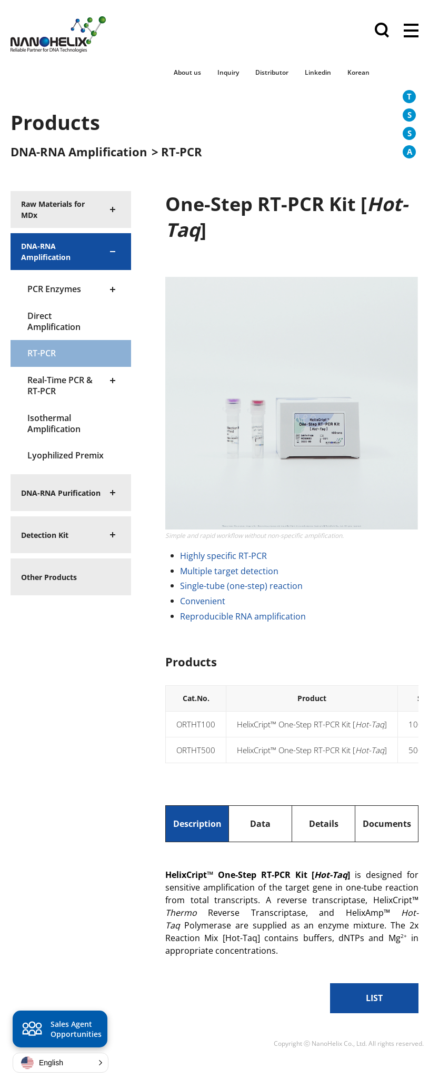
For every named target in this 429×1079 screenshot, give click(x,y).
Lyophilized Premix (65, 455)
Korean (358, 72)
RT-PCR (41, 353)
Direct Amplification (54, 321)
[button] (60, 1062)
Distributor (271, 72)
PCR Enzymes (54, 289)
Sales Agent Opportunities (60, 1030)
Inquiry (228, 72)
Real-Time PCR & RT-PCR (60, 385)
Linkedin (318, 72)
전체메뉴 (411, 31)
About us (187, 72)
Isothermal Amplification (54, 423)
